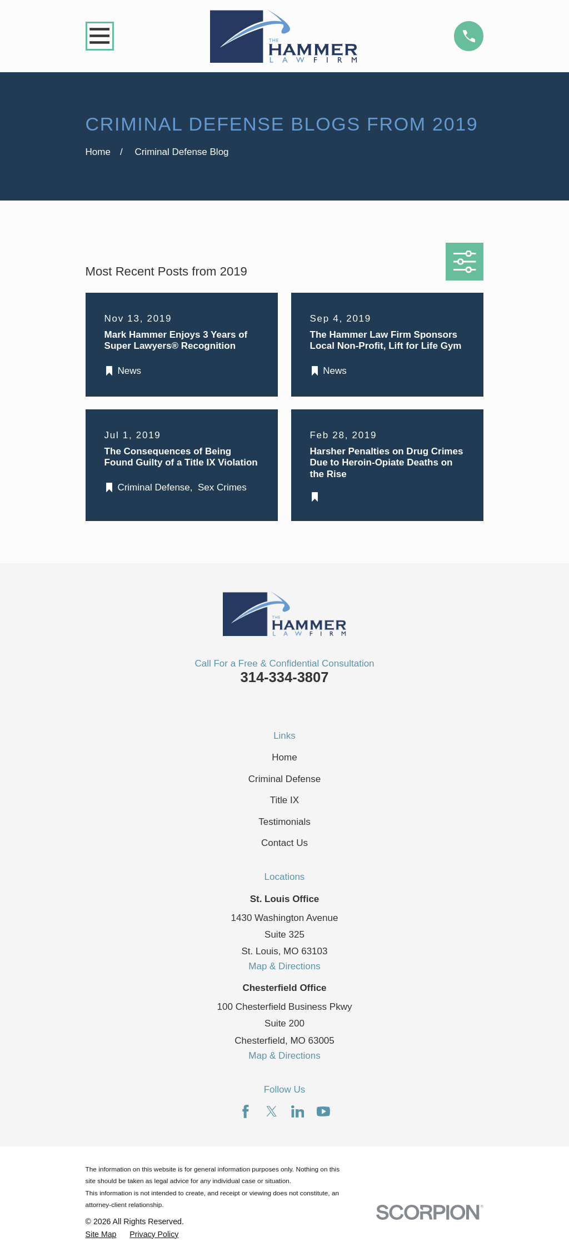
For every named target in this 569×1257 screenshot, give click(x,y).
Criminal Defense (284, 779)
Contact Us (284, 843)
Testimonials (284, 822)
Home (284, 757)
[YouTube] (323, 1111)
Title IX (284, 800)
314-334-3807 (285, 677)
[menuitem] (101, 1234)
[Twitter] (271, 1111)
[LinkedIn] (298, 1111)
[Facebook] (245, 1111)
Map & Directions (284, 966)
